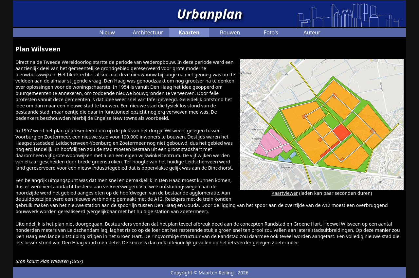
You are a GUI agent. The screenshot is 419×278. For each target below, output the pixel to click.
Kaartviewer (285, 193)
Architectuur (148, 32)
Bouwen (230, 32)
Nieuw (107, 32)
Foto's (271, 32)
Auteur (311, 32)
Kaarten (188, 32)
